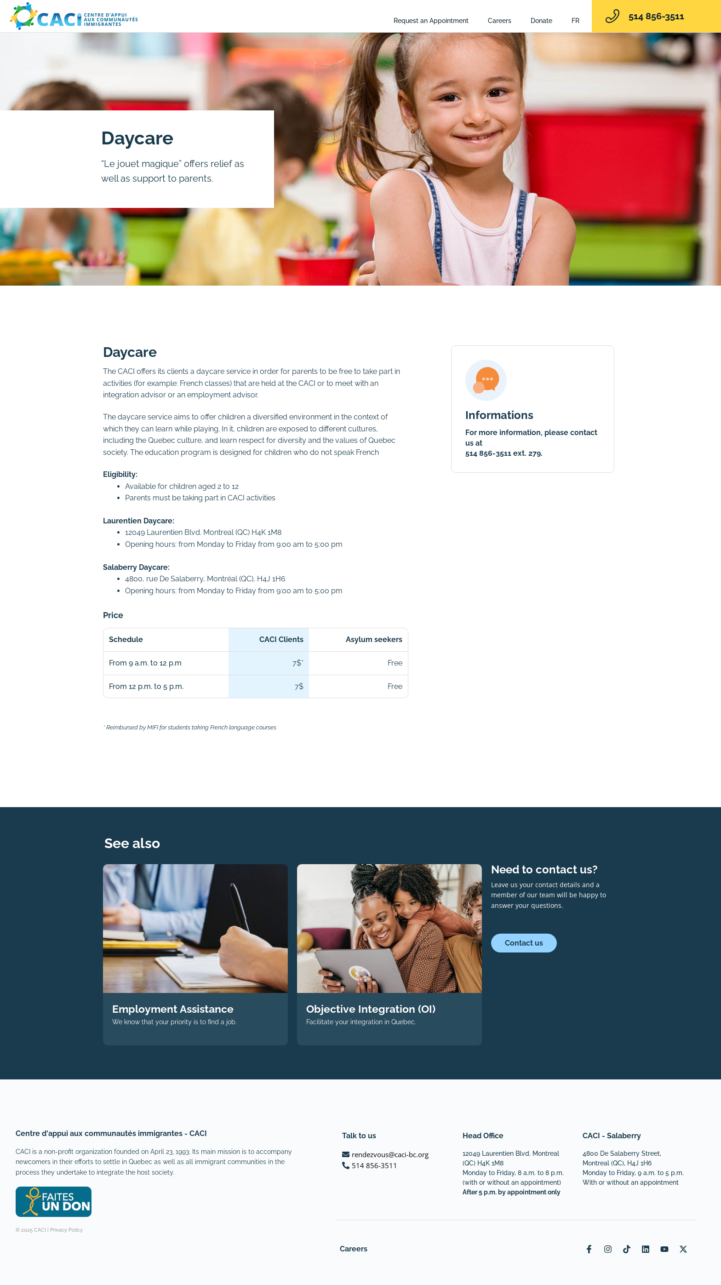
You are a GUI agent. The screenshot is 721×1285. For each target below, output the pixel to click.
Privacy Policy (66, 1230)
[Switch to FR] (575, 20)
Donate (541, 20)
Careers (499, 20)
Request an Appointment (431, 20)
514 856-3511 (656, 16)
